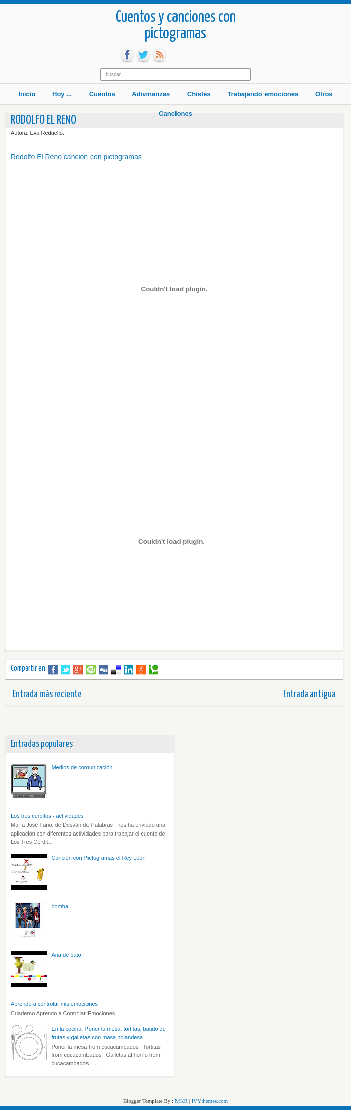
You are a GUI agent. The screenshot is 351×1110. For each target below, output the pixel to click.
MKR (181, 1101)
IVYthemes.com (210, 1101)
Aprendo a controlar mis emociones (54, 1004)
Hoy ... (62, 94)
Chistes (199, 94)
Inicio (26, 94)
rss (159, 55)
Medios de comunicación (81, 767)
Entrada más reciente (47, 694)
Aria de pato (66, 955)
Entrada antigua (309, 694)
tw (143, 55)
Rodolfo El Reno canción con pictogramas (76, 157)
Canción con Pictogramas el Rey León (98, 858)
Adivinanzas (151, 94)
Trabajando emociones (262, 94)
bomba (59, 906)
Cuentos (102, 94)
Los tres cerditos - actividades (47, 816)
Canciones (175, 113)
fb (127, 55)
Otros (324, 94)
